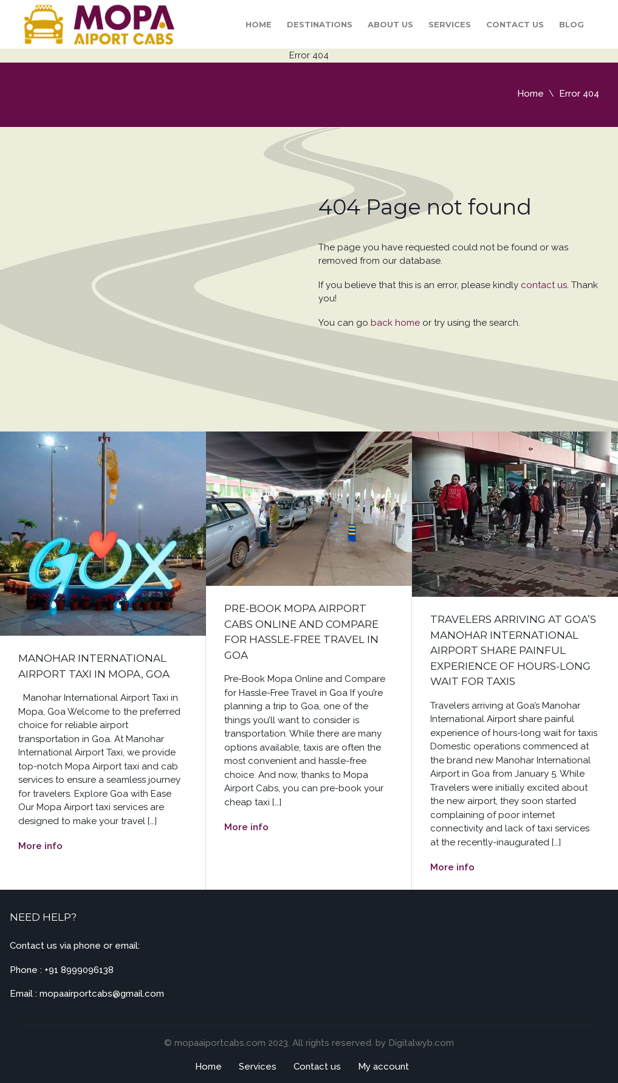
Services (449, 24)
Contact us (515, 24)
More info (40, 846)
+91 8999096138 (79, 969)
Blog (571, 24)
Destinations (319, 24)
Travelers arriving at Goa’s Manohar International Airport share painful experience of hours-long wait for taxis (513, 650)
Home (258, 24)
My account (383, 1066)
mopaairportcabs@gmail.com (101, 993)
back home (395, 322)
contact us (544, 285)
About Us (390, 24)
